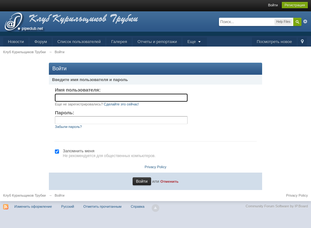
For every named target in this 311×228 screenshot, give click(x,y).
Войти (273, 5)
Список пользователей (79, 41)
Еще (194, 41)
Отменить (169, 181)
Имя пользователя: (78, 89)
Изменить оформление (33, 206)
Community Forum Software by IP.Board (277, 206)
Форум (40, 41)
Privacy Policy (155, 167)
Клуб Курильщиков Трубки (24, 195)
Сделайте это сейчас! (121, 104)
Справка (137, 206)
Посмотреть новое (274, 41)
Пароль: (64, 112)
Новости (16, 41)
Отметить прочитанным (102, 206)
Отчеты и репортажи (157, 41)
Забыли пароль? (68, 127)
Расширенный (305, 21)
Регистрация (295, 5)
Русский (67, 206)
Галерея (119, 41)
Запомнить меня (78, 151)
